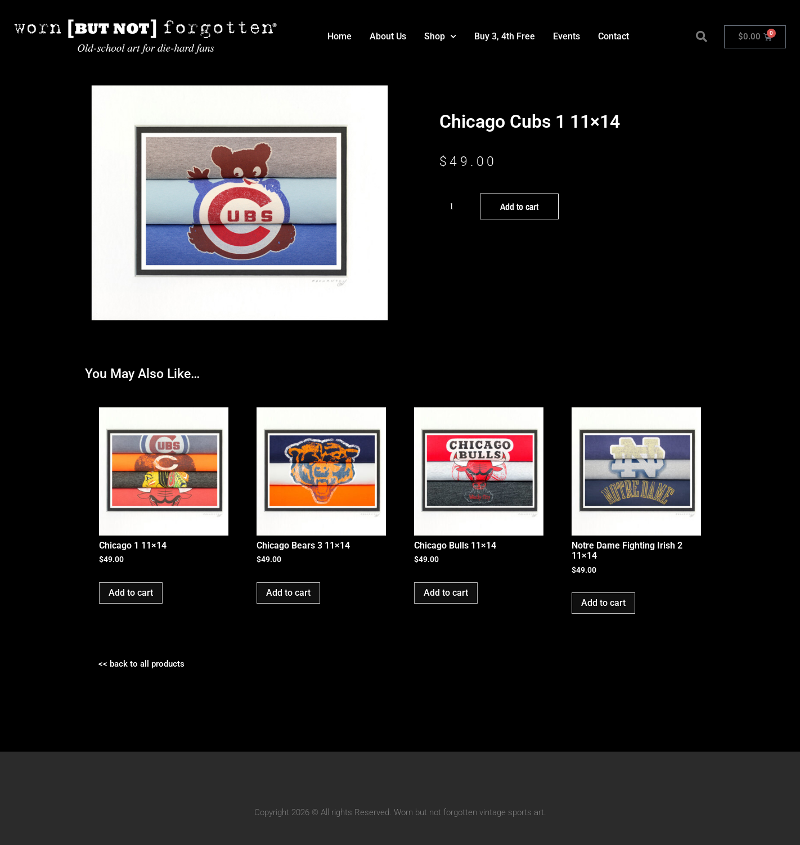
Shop (440, 36)
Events (566, 36)
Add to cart (519, 206)
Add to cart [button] (131, 592)
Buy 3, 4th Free (504, 36)
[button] (701, 36)
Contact (613, 36)
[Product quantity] (455, 206)
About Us (388, 36)
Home (339, 36)
